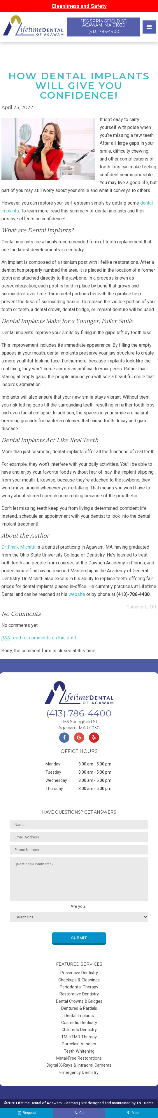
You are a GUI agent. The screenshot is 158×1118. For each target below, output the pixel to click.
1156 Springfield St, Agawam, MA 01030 (104, 23)
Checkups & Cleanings (79, 980)
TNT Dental (145, 1103)
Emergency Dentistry (79, 1072)
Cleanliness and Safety (79, 6)
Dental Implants (79, 1015)
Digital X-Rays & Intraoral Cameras (79, 1065)
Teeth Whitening (79, 1051)
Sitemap (71, 1103)
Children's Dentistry (79, 1029)
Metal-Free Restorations (79, 1058)
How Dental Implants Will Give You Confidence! (79, 85)
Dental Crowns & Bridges (79, 1001)
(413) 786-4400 (103, 31)
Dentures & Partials (79, 1008)
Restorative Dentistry (79, 994)
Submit (79, 938)
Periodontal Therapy (79, 987)
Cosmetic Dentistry (79, 1022)
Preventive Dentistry (79, 972)
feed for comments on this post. (39, 638)
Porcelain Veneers (79, 1044)
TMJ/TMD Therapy (79, 1037)
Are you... (79, 906)
